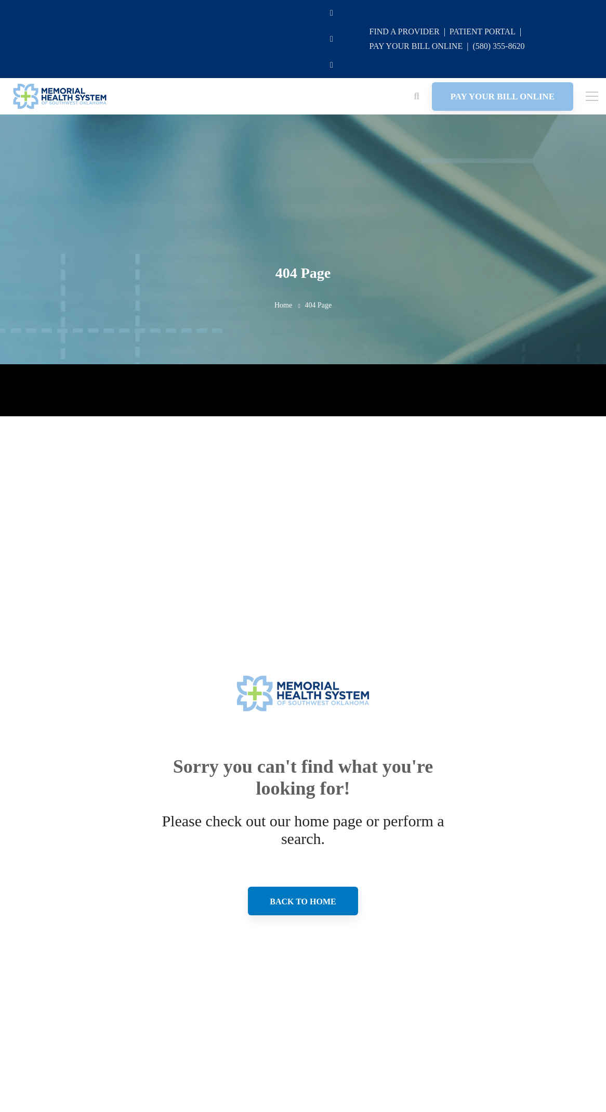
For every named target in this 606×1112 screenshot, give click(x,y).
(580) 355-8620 (498, 46)
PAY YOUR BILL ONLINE (416, 46)
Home (283, 305)
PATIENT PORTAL (483, 31)
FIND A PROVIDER (404, 31)
